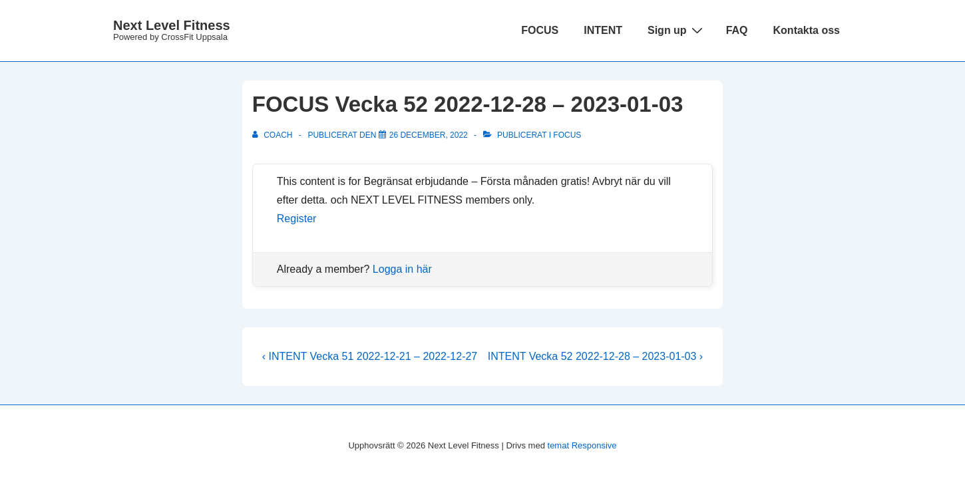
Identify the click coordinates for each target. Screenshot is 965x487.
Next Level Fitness (171, 25)
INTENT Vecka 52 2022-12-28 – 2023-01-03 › (595, 356)
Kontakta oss (806, 30)
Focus (567, 135)
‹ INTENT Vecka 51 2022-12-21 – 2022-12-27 (369, 356)
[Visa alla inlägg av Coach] (273, 135)
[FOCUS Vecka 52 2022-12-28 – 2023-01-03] (428, 135)
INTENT (603, 30)
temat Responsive (582, 445)
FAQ (737, 30)
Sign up (677, 30)
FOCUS (539, 30)
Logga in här (402, 269)
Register (297, 218)
